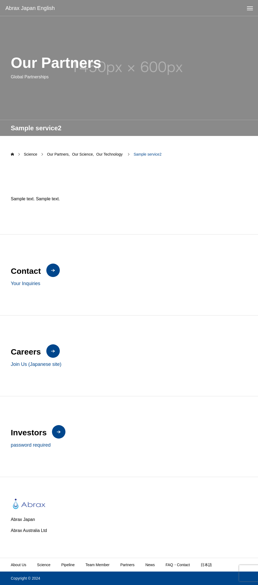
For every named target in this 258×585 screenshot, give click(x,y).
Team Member (97, 565)
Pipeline (68, 565)
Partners (127, 565)
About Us (18, 565)
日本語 (206, 565)
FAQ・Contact (178, 565)
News (150, 565)
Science (44, 565)
